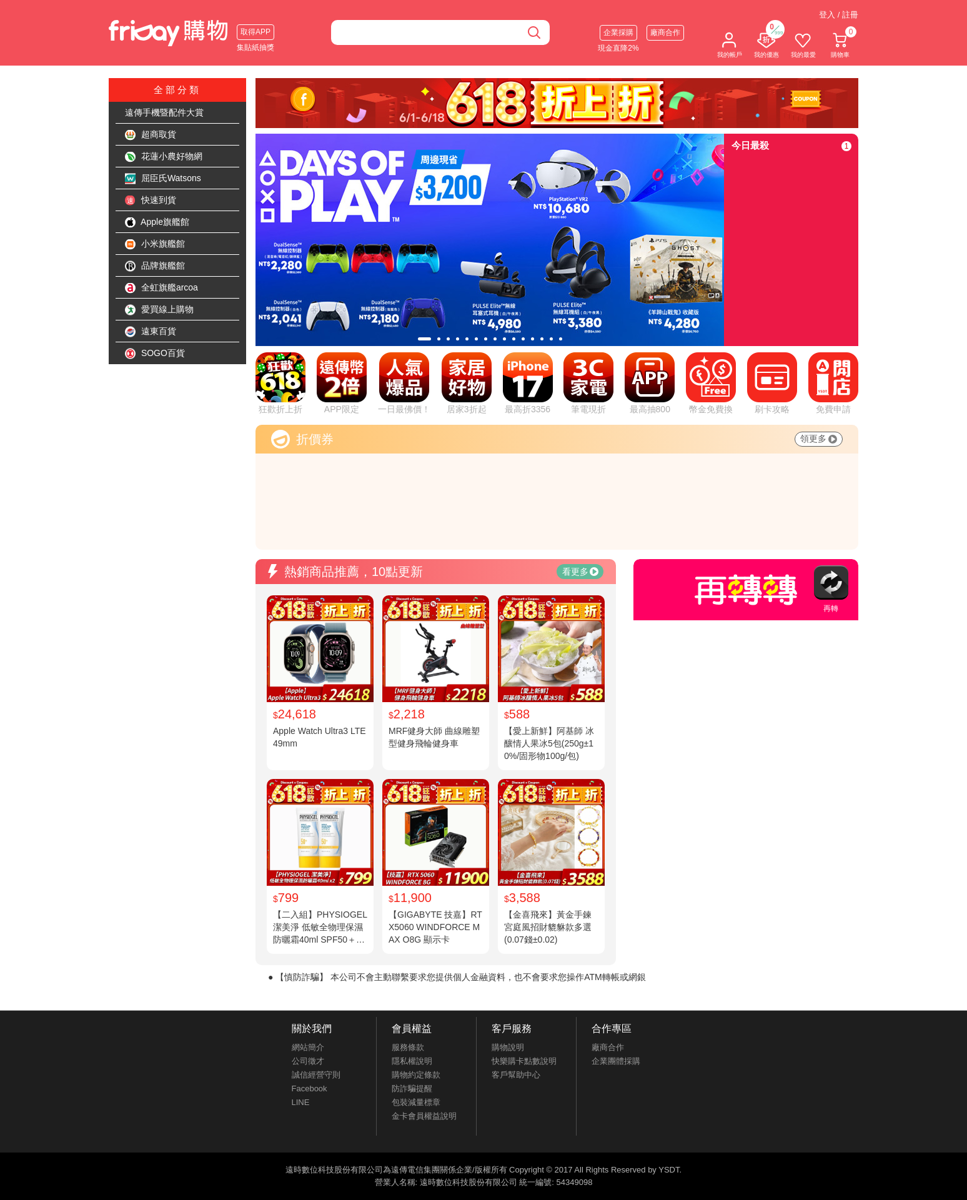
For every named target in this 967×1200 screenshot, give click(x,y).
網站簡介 (308, 1047)
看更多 (580, 572)
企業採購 (618, 32)
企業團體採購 (616, 1061)
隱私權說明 (412, 1061)
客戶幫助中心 (516, 1074)
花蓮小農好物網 (163, 156)
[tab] (424, 338)
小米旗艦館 (155, 244)
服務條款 (408, 1047)
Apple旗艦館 (157, 222)
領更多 (818, 439)
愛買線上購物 (159, 309)
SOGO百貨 (155, 353)
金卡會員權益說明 (424, 1116)
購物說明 (508, 1047)
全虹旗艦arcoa (161, 288)
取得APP (255, 31)
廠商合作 (665, 32)
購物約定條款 (416, 1074)
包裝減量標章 (416, 1102)
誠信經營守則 (316, 1074)
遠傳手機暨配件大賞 (164, 112)
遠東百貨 (150, 331)
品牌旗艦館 (155, 266)
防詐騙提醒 (412, 1088)
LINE (301, 1102)
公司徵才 (308, 1061)
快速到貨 (150, 200)
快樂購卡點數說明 (524, 1061)
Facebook (309, 1088)
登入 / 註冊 (838, 14)
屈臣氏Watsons (163, 178)
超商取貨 (150, 135)
